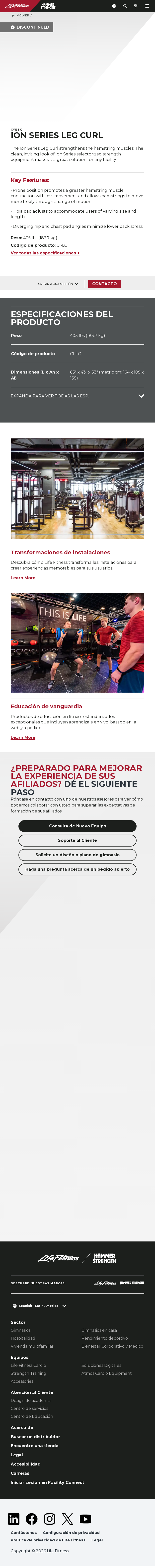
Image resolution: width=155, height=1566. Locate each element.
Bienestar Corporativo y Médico (112, 1346)
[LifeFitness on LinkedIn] (14, 1519)
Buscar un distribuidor (35, 1436)
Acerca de (22, 1427)
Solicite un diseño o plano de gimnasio (77, 855)
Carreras (20, 1473)
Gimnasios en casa (99, 1330)
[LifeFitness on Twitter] (68, 1519)
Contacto (104, 284)
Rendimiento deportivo (104, 1338)
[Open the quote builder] (136, 6)
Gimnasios (20, 1330)
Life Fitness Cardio (28, 1365)
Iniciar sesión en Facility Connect (47, 1482)
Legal (17, 1454)
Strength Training (28, 1373)
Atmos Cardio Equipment (106, 1373)
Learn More (23, 577)
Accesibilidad (26, 1464)
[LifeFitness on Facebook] (32, 1519)
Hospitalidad (23, 1338)
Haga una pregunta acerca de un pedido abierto (77, 869)
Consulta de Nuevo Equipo (77, 826)
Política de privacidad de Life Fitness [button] (48, 1540)
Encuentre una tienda (35, 1445)
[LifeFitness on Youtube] (85, 1519)
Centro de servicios (29, 1408)
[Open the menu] (147, 6)
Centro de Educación (32, 1416)
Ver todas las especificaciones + (45, 253)
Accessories (22, 1381)
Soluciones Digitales (101, 1365)
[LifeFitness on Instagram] (50, 1519)
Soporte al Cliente (77, 840)
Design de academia (31, 1400)
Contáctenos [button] (24, 1532)
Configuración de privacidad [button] (71, 1532)
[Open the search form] (125, 6)
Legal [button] (97, 1540)
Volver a (22, 16)
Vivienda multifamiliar (32, 1346)
